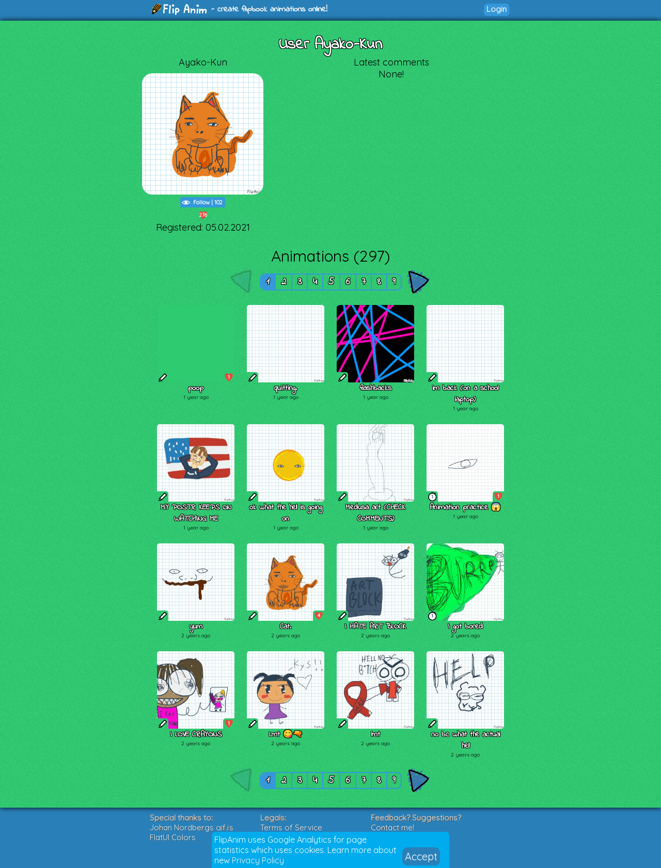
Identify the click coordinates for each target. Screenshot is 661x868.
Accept (421, 856)
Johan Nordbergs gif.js (191, 827)
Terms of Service (291, 827)
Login (496, 9)
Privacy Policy (258, 860)
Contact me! (392, 827)
